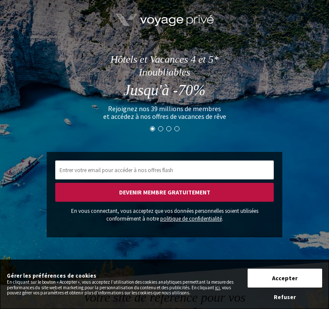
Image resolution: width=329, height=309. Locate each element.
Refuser (285, 297)
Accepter (285, 278)
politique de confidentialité (191, 218)
